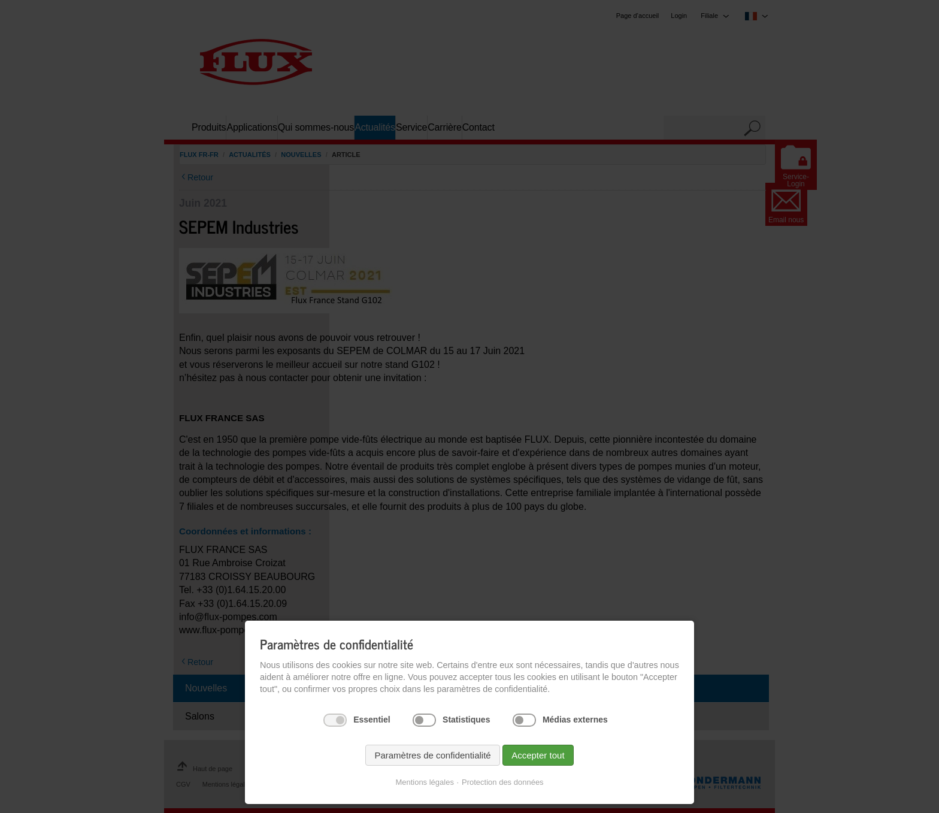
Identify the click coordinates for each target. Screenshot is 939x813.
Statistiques (466, 719)
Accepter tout (537, 755)
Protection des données (503, 782)
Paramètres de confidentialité (432, 755)
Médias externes (575, 719)
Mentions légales (424, 782)
